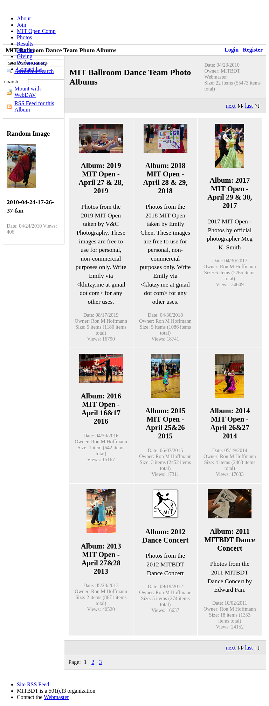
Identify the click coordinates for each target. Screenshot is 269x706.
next (231, 106)
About (24, 18)
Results (25, 44)
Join (21, 25)
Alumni (25, 50)
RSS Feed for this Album (34, 106)
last (249, 106)
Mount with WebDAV (27, 92)
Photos (24, 37)
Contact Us (29, 69)
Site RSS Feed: (34, 684)
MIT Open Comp (36, 31)
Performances (32, 63)
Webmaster (56, 697)
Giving (24, 56)
